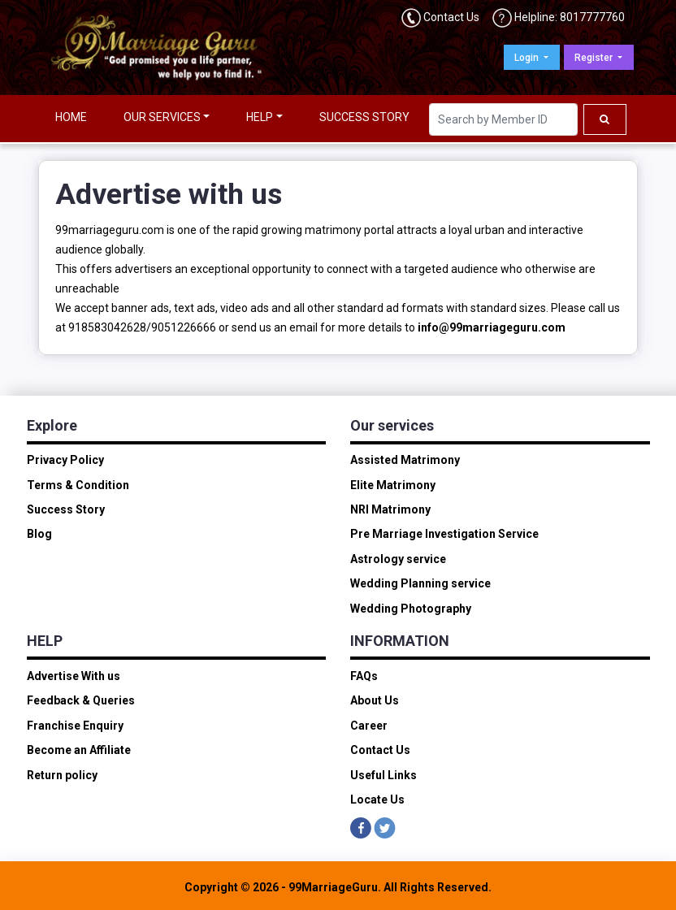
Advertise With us (73, 676)
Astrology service (398, 559)
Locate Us (377, 799)
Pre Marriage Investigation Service (444, 533)
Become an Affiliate (79, 749)
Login (527, 57)
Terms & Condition (78, 485)
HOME (71, 117)
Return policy (62, 775)
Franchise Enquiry (75, 725)
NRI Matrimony (390, 509)
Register (594, 57)
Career (369, 725)
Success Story (66, 509)
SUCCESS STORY (364, 117)
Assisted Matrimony (405, 459)
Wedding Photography (410, 608)
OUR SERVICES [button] (162, 117)
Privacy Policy (65, 459)
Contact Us (451, 17)
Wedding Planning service (420, 583)
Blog (39, 533)
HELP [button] (259, 117)
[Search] (503, 119)
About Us (374, 700)
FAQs (364, 676)
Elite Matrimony (393, 485)
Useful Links (383, 775)
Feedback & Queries (81, 700)
